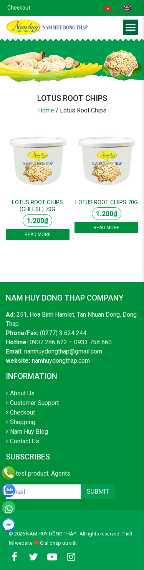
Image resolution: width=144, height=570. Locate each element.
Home (46, 110)
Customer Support (34, 402)
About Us (22, 393)
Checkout (18, 8)
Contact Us (24, 441)
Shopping (22, 422)
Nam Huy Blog (29, 431)
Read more (38, 234)
